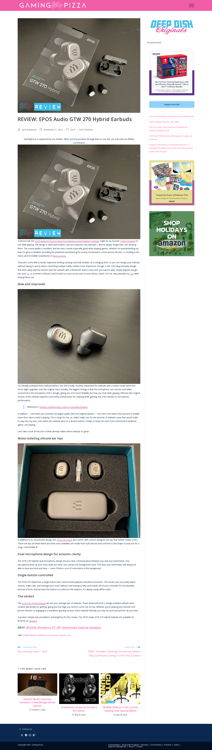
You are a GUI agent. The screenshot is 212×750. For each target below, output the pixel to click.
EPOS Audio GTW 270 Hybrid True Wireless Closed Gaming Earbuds (67, 241)
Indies (176, 745)
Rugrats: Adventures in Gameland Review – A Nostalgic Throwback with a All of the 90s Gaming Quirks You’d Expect (171, 148)
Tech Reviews (86, 129)
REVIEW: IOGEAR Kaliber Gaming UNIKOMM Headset (63, 407)
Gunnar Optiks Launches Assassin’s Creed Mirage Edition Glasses (38, 702)
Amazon (33, 620)
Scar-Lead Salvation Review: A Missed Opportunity (171, 116)
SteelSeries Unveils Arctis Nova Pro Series (79, 709)
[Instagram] (30, 735)
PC (28, 273)
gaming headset (127, 241)
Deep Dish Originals (130, 745)
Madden (41, 635)
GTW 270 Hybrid (64, 539)
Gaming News (114, 745)
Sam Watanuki (29, 129)
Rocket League (59, 255)
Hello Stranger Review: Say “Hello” (164, 121)
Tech (72, 129)
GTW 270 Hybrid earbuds (34, 603)
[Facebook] (26, 735)
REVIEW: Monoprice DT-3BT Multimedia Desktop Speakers (63, 627)
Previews (167, 745)
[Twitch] (34, 735)
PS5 (132, 273)
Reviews (144, 745)
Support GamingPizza (117, 746)
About (131, 746)
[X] (22, 735)
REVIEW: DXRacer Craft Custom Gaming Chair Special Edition (120, 709)
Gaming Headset (30, 635)
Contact (139, 746)
